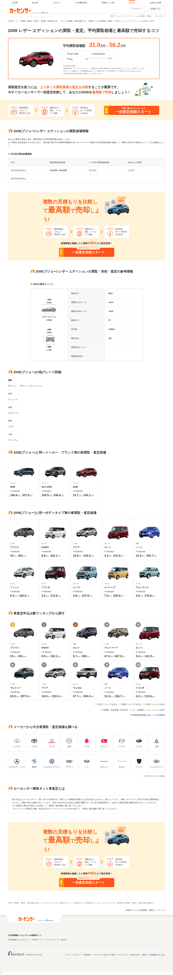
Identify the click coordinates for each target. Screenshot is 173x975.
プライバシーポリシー (73, 955)
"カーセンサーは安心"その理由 (104, 955)
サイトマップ (160, 16)
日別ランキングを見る (107, 704)
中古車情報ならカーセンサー (18, 940)
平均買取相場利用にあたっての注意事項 (147, 715)
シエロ (11, 426)
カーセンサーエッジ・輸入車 (55, 940)
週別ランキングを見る (131, 704)
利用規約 (87, 955)
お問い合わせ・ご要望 (138, 955)
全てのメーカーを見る (155, 776)
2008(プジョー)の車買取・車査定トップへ (144, 910)
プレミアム (13, 440)
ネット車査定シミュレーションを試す (148, 710)
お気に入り (156, 9)
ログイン (138, 8)
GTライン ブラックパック (31, 386)
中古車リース (37, 940)
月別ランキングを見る (155, 704)
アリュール (13, 399)
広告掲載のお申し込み (157, 955)
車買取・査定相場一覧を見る (115, 710)
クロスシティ (14, 413)
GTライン (12, 386)
